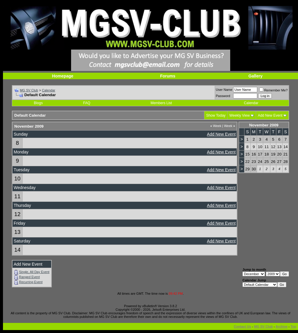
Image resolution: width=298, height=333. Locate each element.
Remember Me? (273, 90)
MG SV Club (29, 90)
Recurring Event (31, 282)
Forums (167, 76)
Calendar (48, 90)
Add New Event (270, 115)
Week (215, 126)
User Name (224, 89)
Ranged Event (29, 277)
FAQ (86, 103)
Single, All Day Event (34, 272)
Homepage (62, 76)
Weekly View (239, 115)
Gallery (255, 76)
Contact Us (242, 326)
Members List (161, 103)
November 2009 (264, 125)
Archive (282, 326)
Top (293, 326)
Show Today (215, 115)
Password (223, 96)
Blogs (38, 103)
